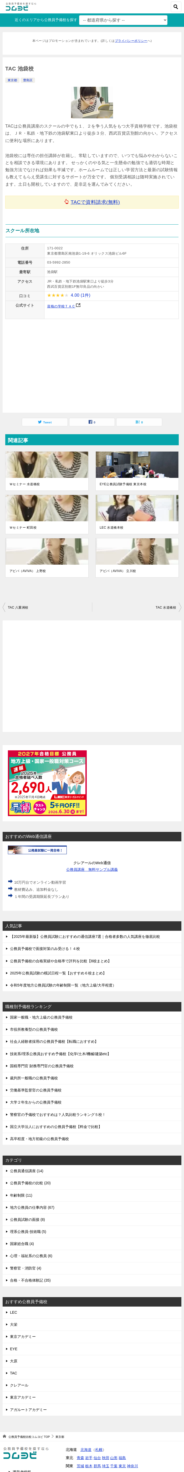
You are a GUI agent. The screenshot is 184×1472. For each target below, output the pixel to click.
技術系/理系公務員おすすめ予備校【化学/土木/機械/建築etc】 (60, 1054)
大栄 (13, 1324)
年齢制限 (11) (21, 1195)
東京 (122, 1466)
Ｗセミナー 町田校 (23, 527)
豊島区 (28, 80)
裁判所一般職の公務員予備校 (34, 1078)
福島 (122, 1458)
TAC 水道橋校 (166, 607)
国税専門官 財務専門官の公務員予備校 (42, 1066)
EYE (13, 1349)
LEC (13, 1312)
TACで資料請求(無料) (95, 202)
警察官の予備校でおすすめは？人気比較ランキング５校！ (58, 1114)
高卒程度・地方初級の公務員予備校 (39, 1139)
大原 (13, 1361)
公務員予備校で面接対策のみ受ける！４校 (45, 949)
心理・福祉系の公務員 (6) (31, 1256)
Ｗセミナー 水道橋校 (24, 484)
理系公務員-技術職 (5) (28, 1232)
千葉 (113, 1466)
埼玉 (105, 1466)
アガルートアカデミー (28, 1410)
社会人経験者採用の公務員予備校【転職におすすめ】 (54, 1041)
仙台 (97, 1458)
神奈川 (132, 1466)
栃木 (89, 1466)
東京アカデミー (23, 1336)
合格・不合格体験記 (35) (30, 1280)
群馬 (97, 1466)
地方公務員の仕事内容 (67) (32, 1207)
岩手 (89, 1458)
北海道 (85, 1450)
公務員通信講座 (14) (26, 1171)
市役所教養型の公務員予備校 (34, 1029)
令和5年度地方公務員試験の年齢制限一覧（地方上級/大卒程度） (63, 985)
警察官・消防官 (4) (25, 1268)
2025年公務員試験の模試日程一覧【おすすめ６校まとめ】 (58, 973)
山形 (113, 1458)
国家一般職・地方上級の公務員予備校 (41, 1017)
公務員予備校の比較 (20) (30, 1183)
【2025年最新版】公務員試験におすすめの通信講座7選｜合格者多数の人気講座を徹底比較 (85, 936)
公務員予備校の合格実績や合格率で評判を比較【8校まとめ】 (60, 961)
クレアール (19, 1385)
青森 (80, 1458)
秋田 (105, 1458)
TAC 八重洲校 (18, 607)
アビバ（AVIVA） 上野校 (27, 571)
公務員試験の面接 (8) (27, 1219)
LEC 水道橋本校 (111, 527)
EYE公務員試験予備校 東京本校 (123, 484)
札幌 (99, 1450)
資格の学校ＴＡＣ (61, 306)
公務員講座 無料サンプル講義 (92, 869)
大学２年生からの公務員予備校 (36, 1102)
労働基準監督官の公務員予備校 (36, 1090)
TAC (13, 1373)
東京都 (12, 80)
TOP (29, 1436)
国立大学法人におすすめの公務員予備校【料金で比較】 (56, 1127)
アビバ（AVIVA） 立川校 (118, 571)
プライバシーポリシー (131, 40)
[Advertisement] (92, 676)
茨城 (80, 1466)
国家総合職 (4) (22, 1244)
